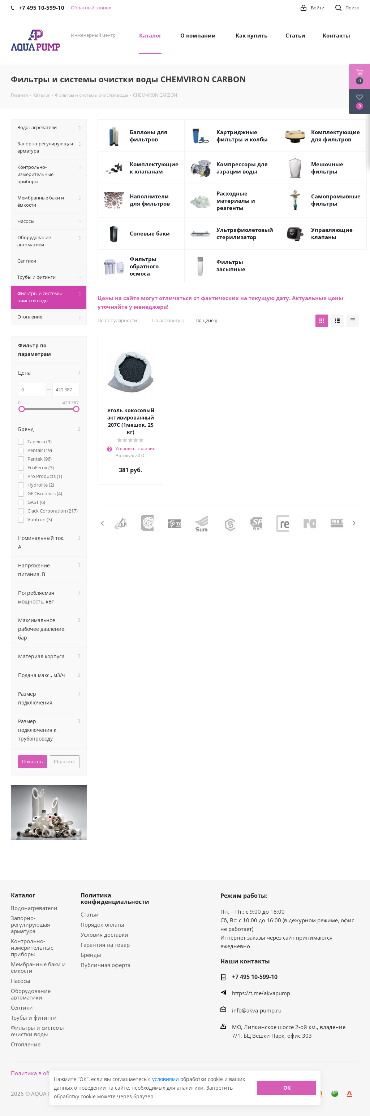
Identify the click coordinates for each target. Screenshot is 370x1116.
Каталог (23, 895)
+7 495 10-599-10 (255, 977)
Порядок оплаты (102, 924)
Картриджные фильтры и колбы (242, 135)
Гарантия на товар (105, 944)
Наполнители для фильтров (150, 200)
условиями (166, 1079)
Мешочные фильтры (327, 168)
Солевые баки (150, 233)
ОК (287, 1087)
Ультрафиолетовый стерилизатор (244, 233)
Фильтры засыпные (230, 265)
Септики (22, 1007)
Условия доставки (104, 934)
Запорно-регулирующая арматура (30, 924)
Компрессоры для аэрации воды (242, 168)
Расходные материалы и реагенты (235, 200)
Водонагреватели (34, 907)
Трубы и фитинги (34, 1017)
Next (354, 523)
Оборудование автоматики (31, 994)
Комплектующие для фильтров (335, 135)
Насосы (20, 980)
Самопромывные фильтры (336, 200)
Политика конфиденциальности (115, 898)
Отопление (25, 1044)
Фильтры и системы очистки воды (37, 1031)
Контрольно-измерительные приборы (32, 947)
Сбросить (65, 761)
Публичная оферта (105, 964)
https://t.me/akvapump (261, 993)
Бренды (91, 954)
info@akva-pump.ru (256, 1010)
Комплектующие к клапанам (154, 168)
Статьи (90, 914)
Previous (103, 523)
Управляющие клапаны (332, 233)
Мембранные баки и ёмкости (38, 967)
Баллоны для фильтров (148, 135)
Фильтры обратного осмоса (144, 266)
